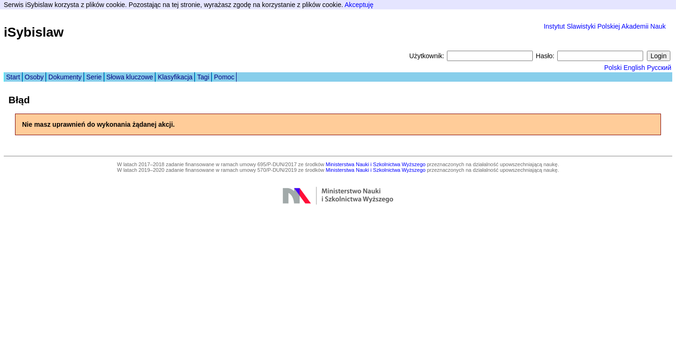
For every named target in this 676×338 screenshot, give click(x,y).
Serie (94, 77)
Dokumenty (65, 77)
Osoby (34, 77)
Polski (613, 67)
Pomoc (224, 77)
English (634, 67)
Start (13, 77)
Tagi (203, 77)
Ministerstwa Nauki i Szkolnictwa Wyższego (376, 164)
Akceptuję (359, 4)
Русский (659, 67)
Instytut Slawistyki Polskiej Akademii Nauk (605, 26)
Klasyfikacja (175, 77)
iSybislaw (34, 32)
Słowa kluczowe (130, 77)
